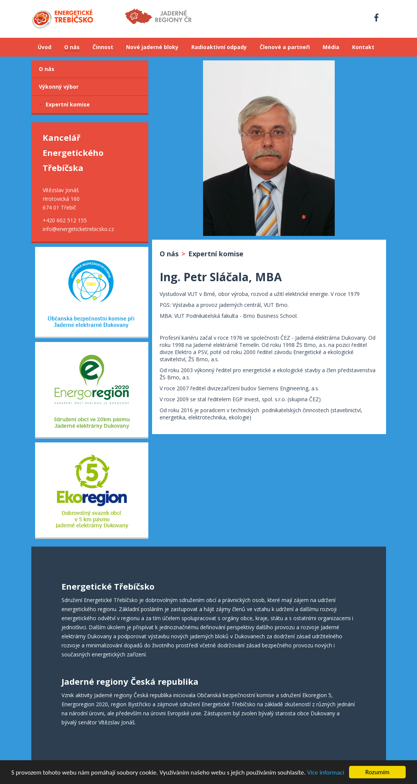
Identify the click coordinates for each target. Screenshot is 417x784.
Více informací (325, 777)
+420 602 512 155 (65, 220)
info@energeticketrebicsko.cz (78, 229)
